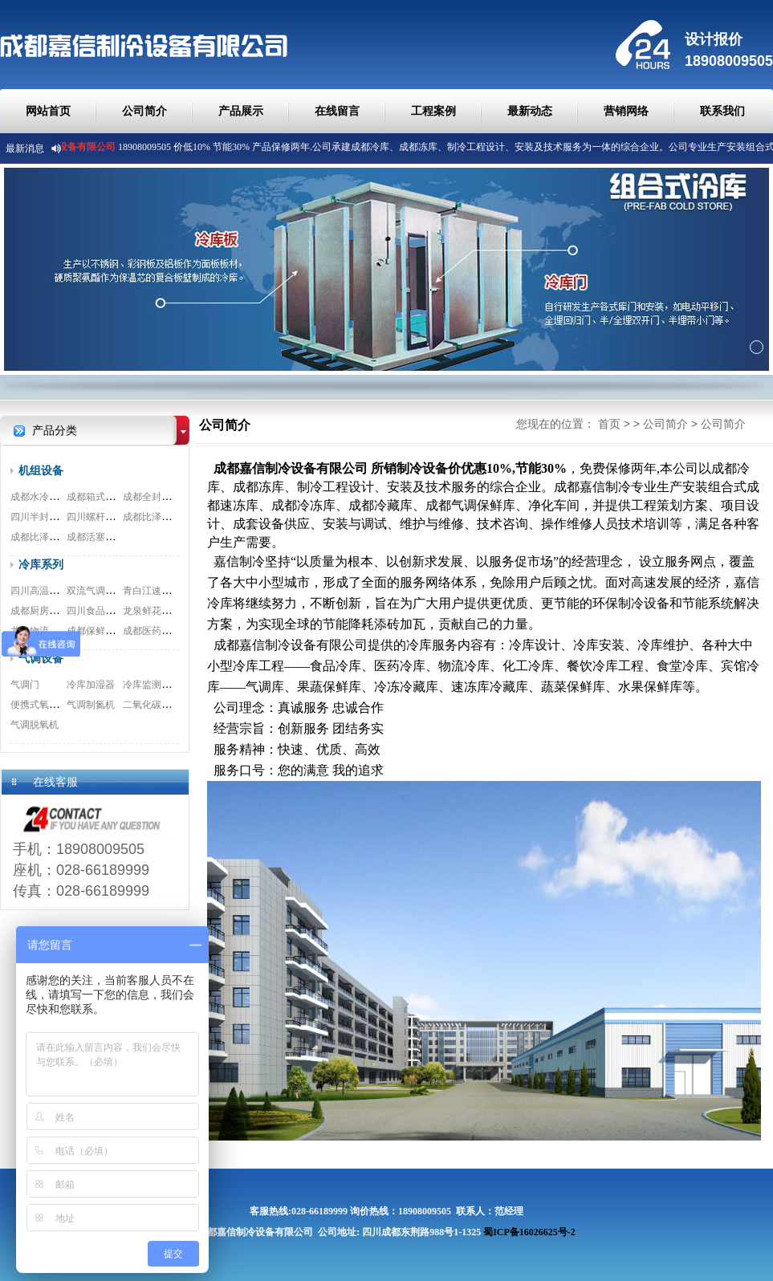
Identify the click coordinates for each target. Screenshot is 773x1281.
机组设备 (40, 470)
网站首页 (48, 110)
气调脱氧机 (34, 724)
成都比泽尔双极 (44, 537)
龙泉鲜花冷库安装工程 (171, 610)
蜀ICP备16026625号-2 (529, 1232)
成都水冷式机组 (44, 496)
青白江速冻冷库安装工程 (176, 590)
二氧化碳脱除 (152, 704)
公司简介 (144, 110)
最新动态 (529, 110)
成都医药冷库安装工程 (171, 630)
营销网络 (626, 110)
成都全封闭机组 (156, 496)
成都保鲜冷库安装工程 (115, 630)
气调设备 (40, 658)
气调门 (24, 684)
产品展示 (240, 110)
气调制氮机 (91, 704)
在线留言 (337, 110)
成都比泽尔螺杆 (156, 517)
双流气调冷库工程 (105, 590)
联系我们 (722, 110)
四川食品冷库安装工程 (115, 610)
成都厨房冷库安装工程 (58, 610)
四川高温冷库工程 (48, 590)
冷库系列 (40, 564)
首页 (609, 423)
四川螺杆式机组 (100, 517)
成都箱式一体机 (100, 496)
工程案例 (433, 110)
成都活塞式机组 (100, 537)
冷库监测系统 (152, 684)
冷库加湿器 (91, 684)
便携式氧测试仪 (44, 704)
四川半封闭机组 (44, 517)
